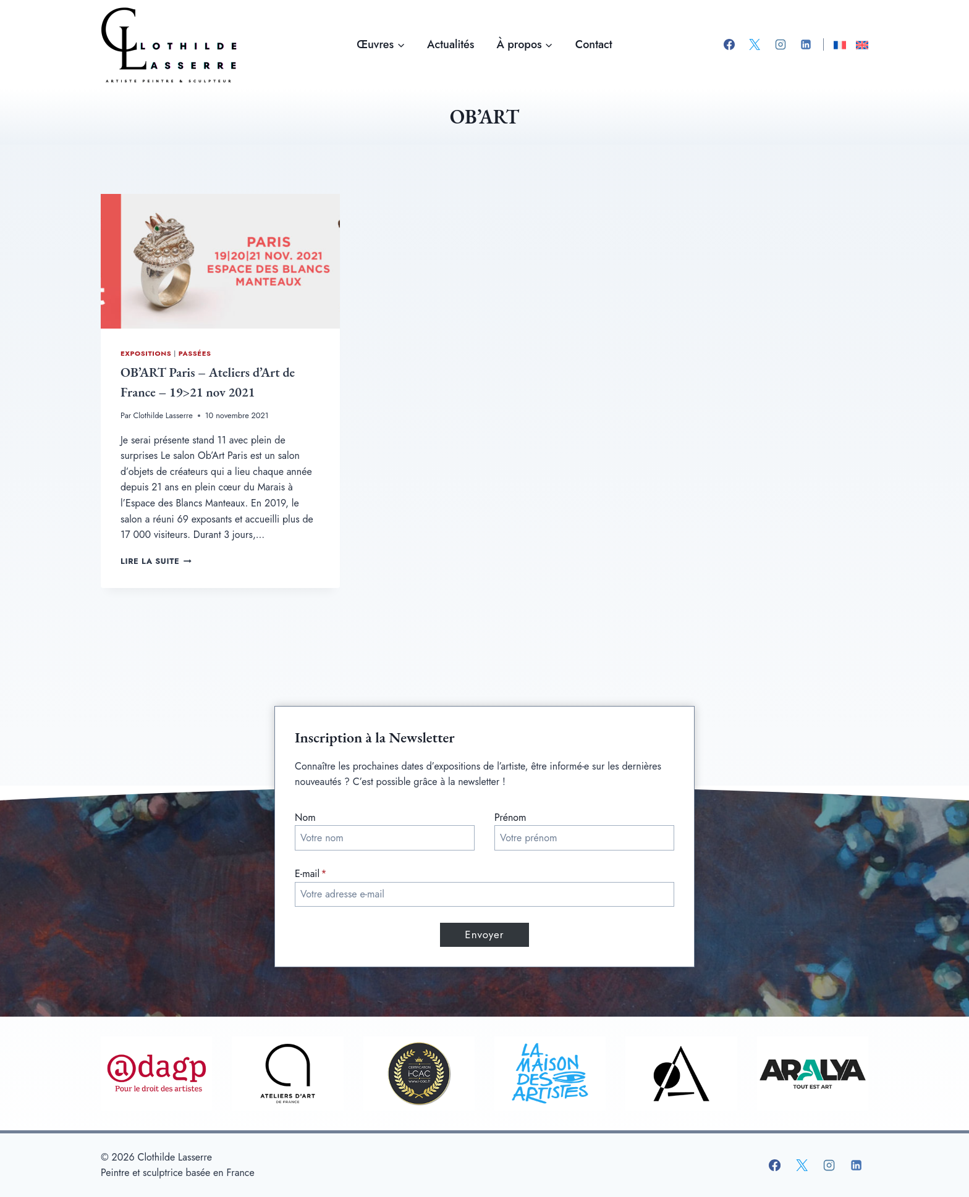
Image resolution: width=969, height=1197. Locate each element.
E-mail (311, 874)
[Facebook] (729, 44)
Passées (195, 353)
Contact (593, 44)
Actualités (450, 44)
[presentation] (220, 261)
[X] (754, 44)
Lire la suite (156, 561)
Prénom (510, 817)
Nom (305, 817)
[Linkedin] (806, 44)
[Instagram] (780, 44)
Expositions (146, 353)
